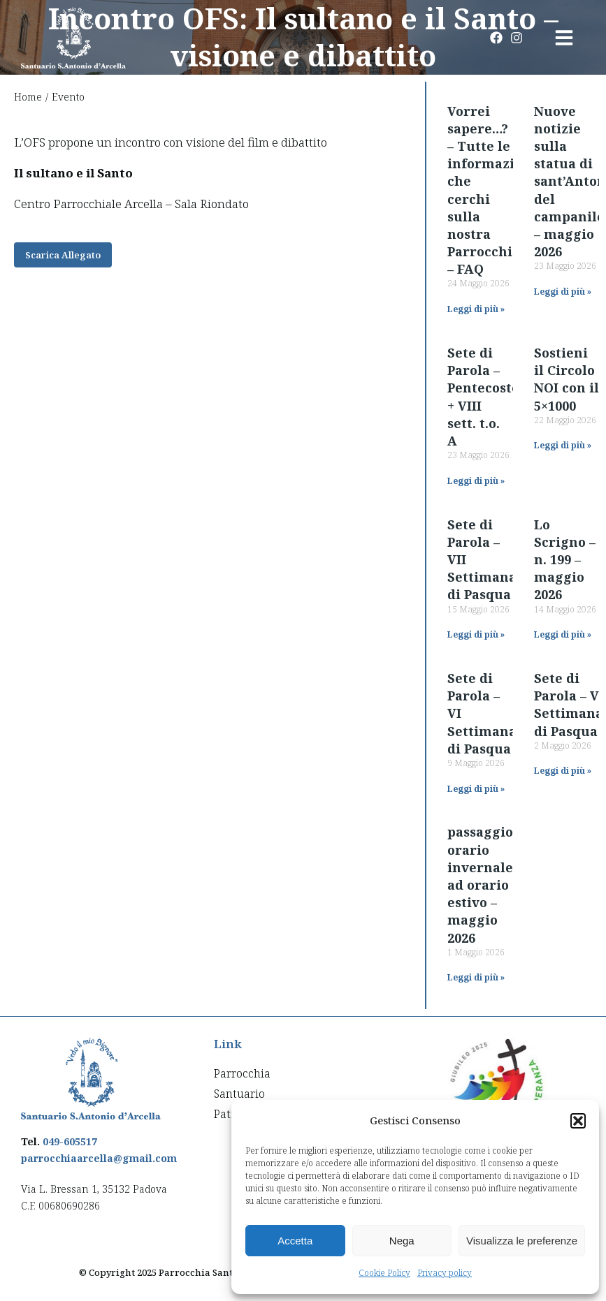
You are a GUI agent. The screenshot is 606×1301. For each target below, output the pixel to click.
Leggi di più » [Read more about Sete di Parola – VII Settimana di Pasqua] (476, 634)
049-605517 (70, 1141)
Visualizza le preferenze (521, 1241)
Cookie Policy (384, 1273)
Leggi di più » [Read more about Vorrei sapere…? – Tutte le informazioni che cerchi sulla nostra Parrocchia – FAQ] (476, 309)
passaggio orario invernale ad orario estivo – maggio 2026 (480, 884)
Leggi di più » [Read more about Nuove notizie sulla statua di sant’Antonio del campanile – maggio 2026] (562, 291)
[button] (578, 1121)
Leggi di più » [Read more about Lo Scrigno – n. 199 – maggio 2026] (562, 634)
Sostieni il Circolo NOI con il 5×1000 (566, 379)
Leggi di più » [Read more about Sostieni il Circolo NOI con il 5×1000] (562, 445)
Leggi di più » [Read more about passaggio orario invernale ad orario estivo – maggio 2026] (476, 977)
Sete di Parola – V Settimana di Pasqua (568, 705)
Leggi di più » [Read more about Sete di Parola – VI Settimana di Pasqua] (476, 789)
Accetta (294, 1241)
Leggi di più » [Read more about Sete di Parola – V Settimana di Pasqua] (562, 771)
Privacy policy (444, 1273)
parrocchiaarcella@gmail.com (99, 1158)
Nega (401, 1241)
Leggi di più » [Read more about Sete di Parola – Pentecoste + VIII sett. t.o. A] (476, 481)
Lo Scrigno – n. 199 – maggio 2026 (565, 559)
